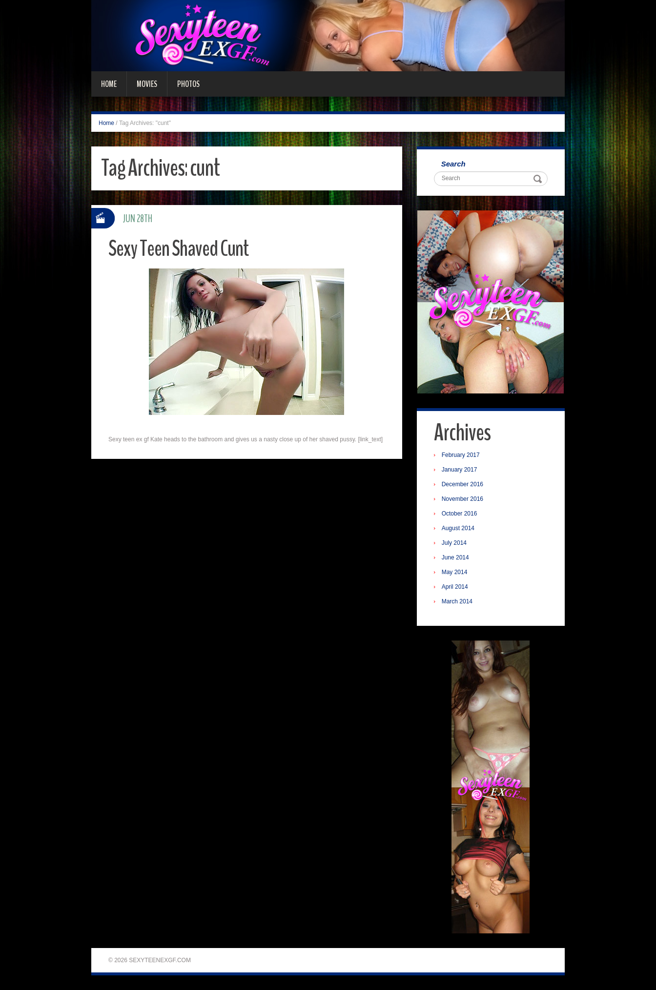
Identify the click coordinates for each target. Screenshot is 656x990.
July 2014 (454, 542)
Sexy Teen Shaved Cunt (178, 249)
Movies (147, 84)
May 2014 (455, 572)
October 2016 (459, 513)
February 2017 (461, 455)
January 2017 (459, 469)
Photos (188, 84)
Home (109, 84)
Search (453, 164)
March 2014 (457, 601)
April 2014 (455, 586)
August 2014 (458, 528)
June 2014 (455, 557)
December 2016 (462, 484)
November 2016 (462, 498)
